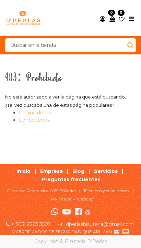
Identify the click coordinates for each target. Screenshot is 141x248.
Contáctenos (34, 120)
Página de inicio (38, 113)
